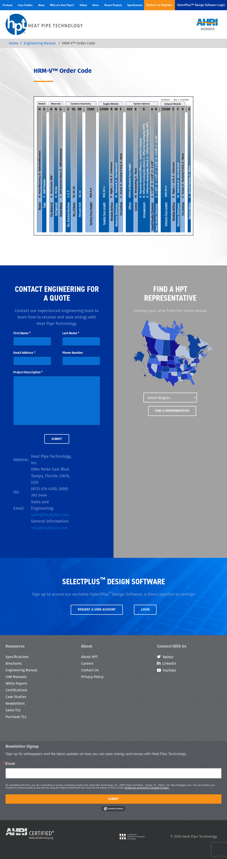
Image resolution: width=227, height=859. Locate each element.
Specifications (135, 5)
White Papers (16, 683)
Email (10, 764)
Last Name (70, 333)
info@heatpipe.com (49, 528)
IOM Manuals (16, 676)
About (41, 5)
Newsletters (15, 703)
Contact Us (89, 670)
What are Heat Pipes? (62, 5)
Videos (83, 5)
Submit (113, 799)
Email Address (24, 352)
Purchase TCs (16, 716)
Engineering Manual (40, 43)
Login (145, 609)
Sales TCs (13, 710)
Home (13, 43)
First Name (22, 333)
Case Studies (25, 5)
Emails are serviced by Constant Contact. (146, 787)
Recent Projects (113, 5)
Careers (87, 663)
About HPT (89, 656)
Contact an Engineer (159, 5)
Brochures (14, 663)
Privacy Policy (92, 676)
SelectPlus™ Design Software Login (201, 5)
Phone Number (72, 352)
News (95, 5)
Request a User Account (97, 609)
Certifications (16, 690)
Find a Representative (172, 411)
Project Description (28, 372)
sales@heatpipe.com (50, 514)
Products (8, 5)
